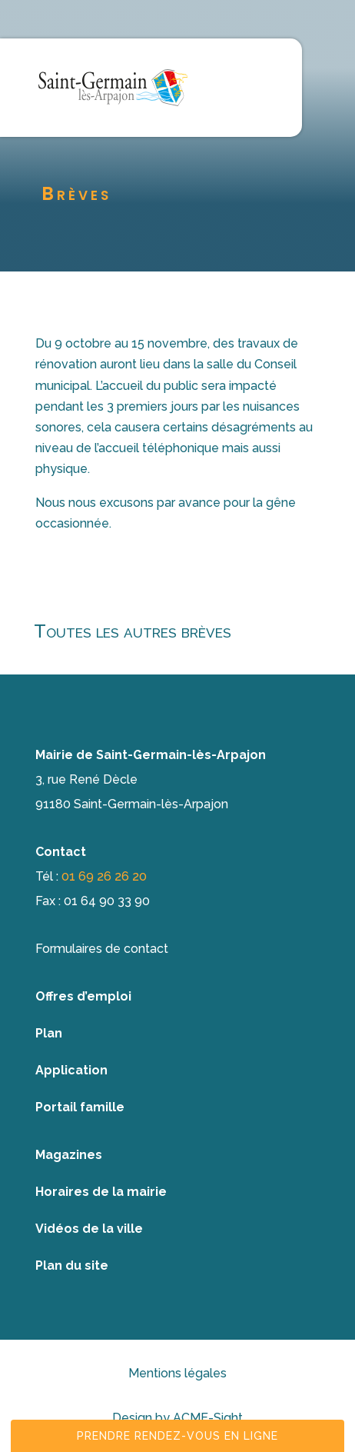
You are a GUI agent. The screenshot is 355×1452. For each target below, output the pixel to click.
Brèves (76, 193)
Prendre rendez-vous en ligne (177, 1436)
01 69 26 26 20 (104, 876)
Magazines (68, 1154)
